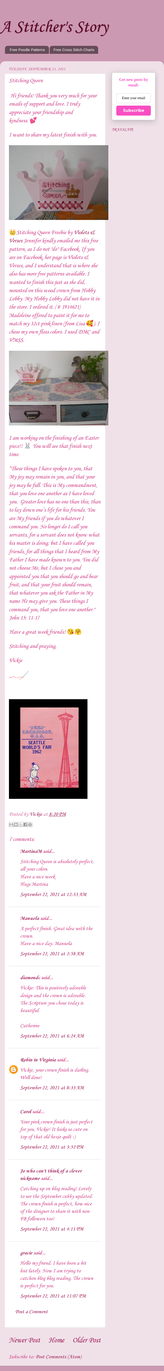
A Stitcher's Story (54, 27)
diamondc (30, 978)
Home (56, 1340)
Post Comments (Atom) (58, 1357)
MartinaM (31, 852)
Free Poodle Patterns (27, 50)
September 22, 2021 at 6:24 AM (52, 1036)
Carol (25, 1112)
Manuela (29, 919)
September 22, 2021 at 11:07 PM (53, 1296)
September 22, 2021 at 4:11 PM (51, 1229)
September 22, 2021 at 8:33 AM (52, 1088)
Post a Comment (31, 1312)
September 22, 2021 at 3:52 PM (51, 1147)
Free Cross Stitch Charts (73, 50)
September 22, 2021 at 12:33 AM (53, 895)
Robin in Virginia (38, 1060)
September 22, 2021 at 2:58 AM (52, 954)
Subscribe (133, 110)
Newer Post (24, 1340)
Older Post (87, 1340)
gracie (26, 1253)
